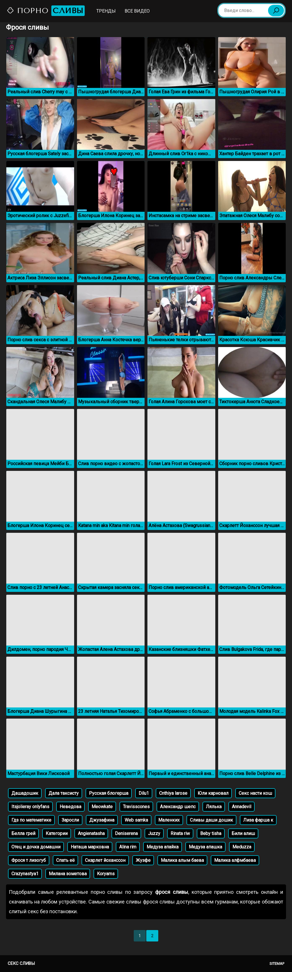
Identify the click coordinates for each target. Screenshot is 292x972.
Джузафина (101, 820)
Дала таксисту (63, 793)
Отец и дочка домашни (35, 847)
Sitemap (276, 963)
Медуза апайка (163, 847)
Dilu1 (144, 793)
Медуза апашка (205, 847)
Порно (46, 10)
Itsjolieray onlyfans (30, 806)
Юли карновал (213, 793)
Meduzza (241, 847)
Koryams (106, 873)
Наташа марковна (90, 847)
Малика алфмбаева (235, 860)
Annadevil (241, 806)
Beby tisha (210, 833)
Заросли (70, 820)
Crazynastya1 (24, 873)
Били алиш (243, 833)
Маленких (169, 820)
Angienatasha (91, 833)
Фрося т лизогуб (28, 860)
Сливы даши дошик (211, 820)
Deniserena (126, 833)
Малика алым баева (182, 860)
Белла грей (23, 833)
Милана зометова (68, 873)
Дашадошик (24, 793)
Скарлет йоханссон (105, 860)
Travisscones (136, 806)
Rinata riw (180, 833)
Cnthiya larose (173, 793)
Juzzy (154, 833)
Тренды (106, 11)
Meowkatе (102, 806)
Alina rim (127, 847)
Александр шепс (178, 806)
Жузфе (143, 860)
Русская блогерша (108, 793)
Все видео (137, 11)
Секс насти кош (255, 793)
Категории (57, 833)
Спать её (65, 860)
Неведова (70, 806)
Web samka (136, 820)
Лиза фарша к (258, 820)
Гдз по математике (31, 820)
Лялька (214, 806)
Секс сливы (21, 963)
